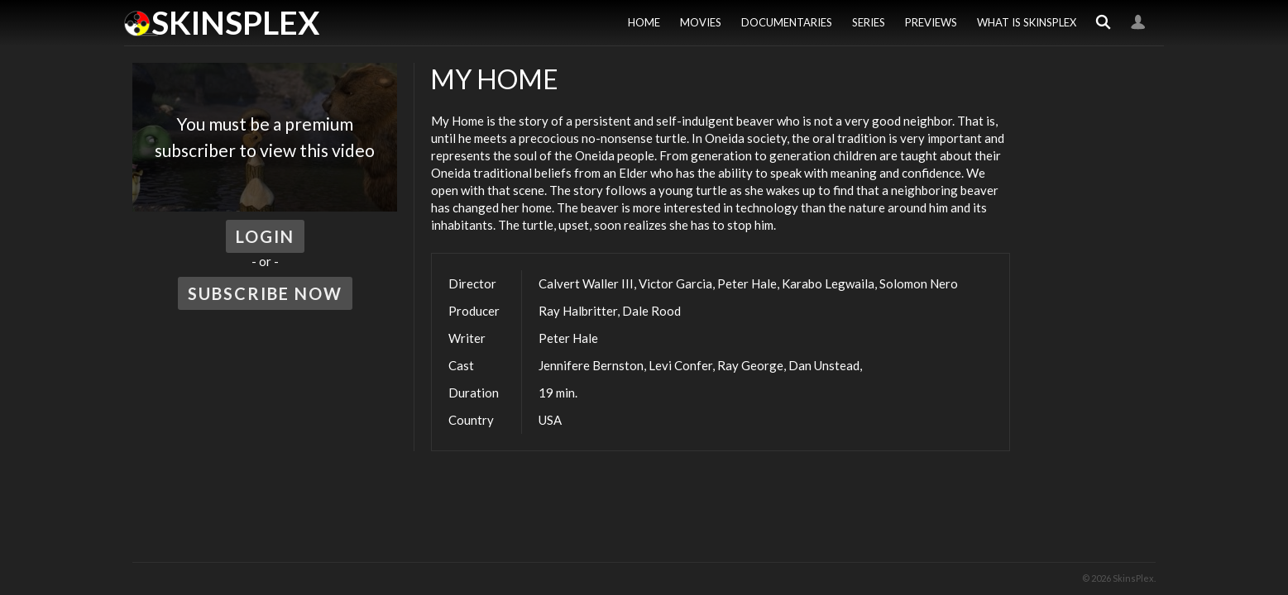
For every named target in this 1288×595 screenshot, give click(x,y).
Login (1138, 22)
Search (1103, 22)
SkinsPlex (235, 22)
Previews (931, 22)
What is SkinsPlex (1026, 22)
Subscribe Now (265, 293)
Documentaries (786, 22)
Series (868, 22)
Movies (700, 22)
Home (644, 22)
